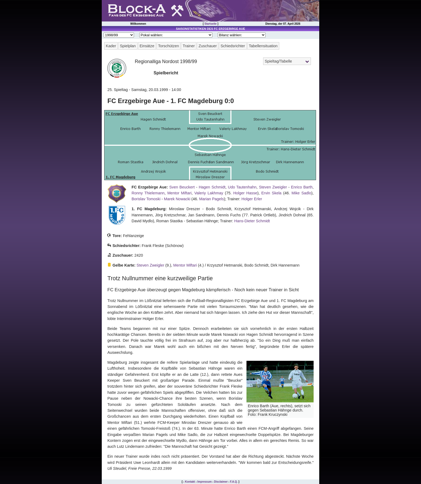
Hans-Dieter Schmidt (252, 221)
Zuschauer (207, 46)
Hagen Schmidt (212, 187)
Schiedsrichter (232, 46)
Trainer (189, 46)
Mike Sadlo (301, 193)
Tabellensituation (263, 46)
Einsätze (147, 46)
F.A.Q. (234, 481)
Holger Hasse (245, 193)
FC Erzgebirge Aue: (150, 187)
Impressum (204, 481)
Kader (111, 46)
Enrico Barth (302, 187)
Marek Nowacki (177, 199)
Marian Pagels (211, 199)
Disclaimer (221, 481)
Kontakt (190, 481)
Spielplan (128, 46)
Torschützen (168, 46)
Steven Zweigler (273, 187)
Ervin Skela (271, 193)
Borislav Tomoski (146, 199)
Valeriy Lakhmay (208, 193)
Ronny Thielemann (148, 193)
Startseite (210, 23)
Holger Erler (251, 199)
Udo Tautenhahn (242, 187)
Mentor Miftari (179, 193)
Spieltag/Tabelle (278, 61)
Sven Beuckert (182, 187)
